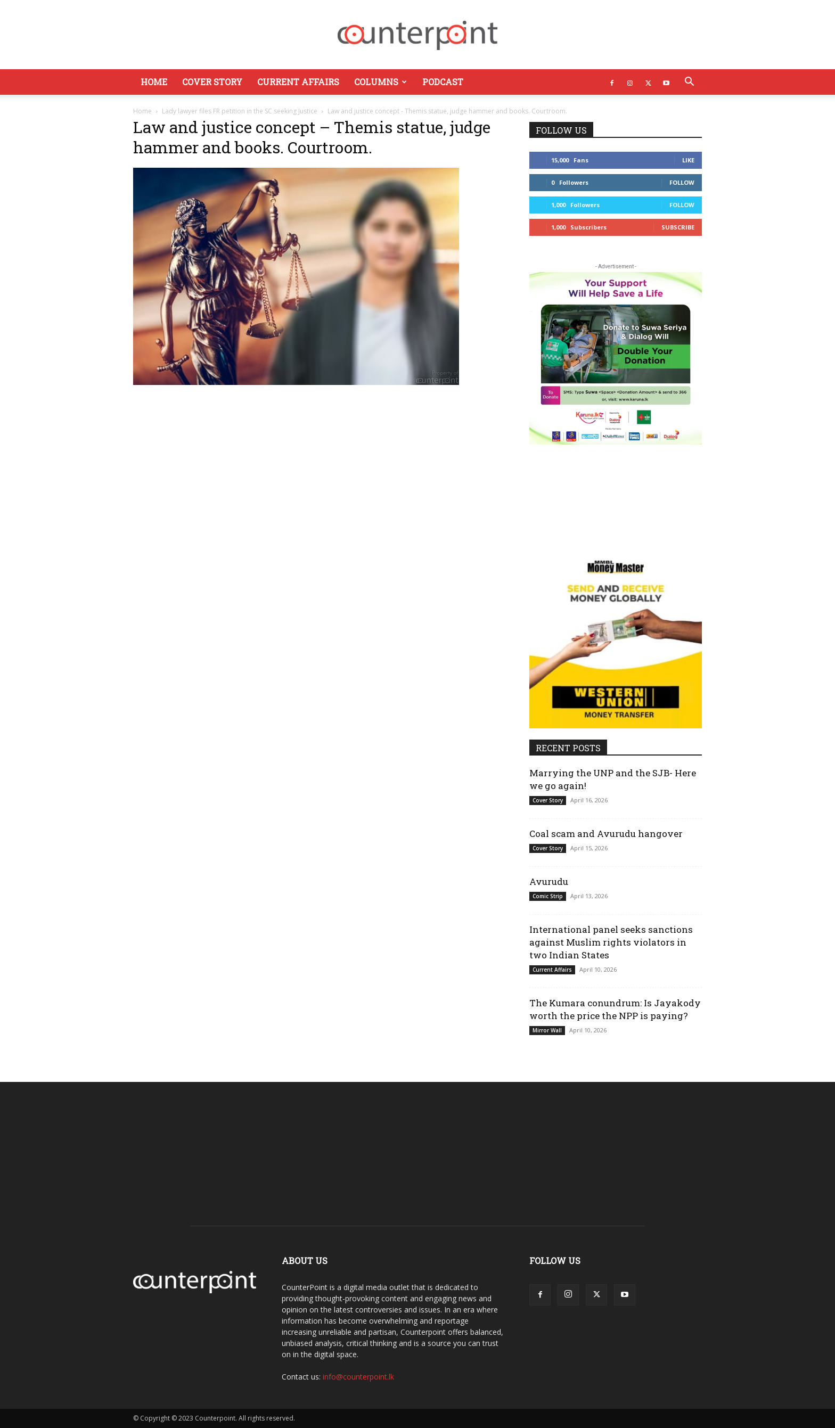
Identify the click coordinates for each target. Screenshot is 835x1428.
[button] (689, 83)
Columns (380, 81)
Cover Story (212, 81)
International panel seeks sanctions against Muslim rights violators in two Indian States (611, 942)
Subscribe (677, 227)
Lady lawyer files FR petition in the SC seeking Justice (239, 111)
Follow (681, 182)
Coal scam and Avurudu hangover (606, 833)
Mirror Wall (547, 1030)
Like (688, 160)
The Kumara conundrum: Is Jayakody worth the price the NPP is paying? (615, 1009)
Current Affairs (298, 81)
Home (154, 81)
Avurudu (548, 881)
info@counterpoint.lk (358, 1377)
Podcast (442, 81)
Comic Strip (548, 896)
